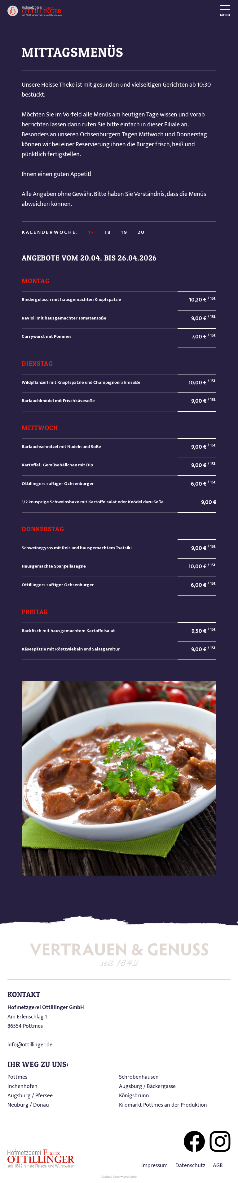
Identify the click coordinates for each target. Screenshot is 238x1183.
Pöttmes (17, 1077)
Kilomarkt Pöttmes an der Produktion (163, 1105)
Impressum (154, 1165)
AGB (218, 1165)
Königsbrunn (134, 1095)
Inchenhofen (22, 1086)
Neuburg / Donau (28, 1105)
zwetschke (130, 1176)
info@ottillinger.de (29, 1044)
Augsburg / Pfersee (30, 1095)
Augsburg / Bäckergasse (147, 1086)
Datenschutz (190, 1165)
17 (91, 232)
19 (124, 232)
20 (141, 232)
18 (107, 232)
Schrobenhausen (139, 1077)
